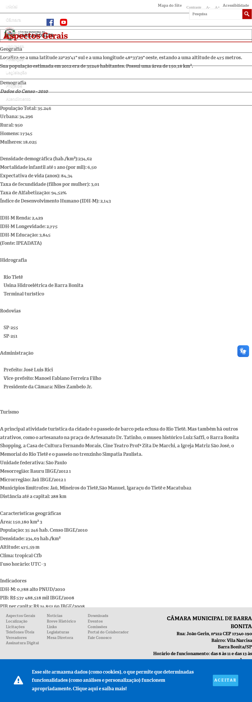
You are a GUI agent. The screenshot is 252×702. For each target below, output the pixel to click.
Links (52, 626)
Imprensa (15, 46)
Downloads (98, 615)
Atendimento (18, 98)
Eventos (95, 621)
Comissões (97, 626)
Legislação (16, 72)
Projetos (14, 85)
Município (15, 32)
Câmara (13, 19)
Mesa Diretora (60, 637)
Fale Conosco (100, 637)
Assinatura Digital (22, 642)
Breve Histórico (61, 621)
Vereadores (16, 637)
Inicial (12, 6)
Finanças (15, 59)
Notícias (54, 615)
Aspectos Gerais (20, 615)
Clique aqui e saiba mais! (100, 688)
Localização (16, 621)
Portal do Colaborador (108, 632)
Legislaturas (58, 632)
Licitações (15, 626)
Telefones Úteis (20, 632)
